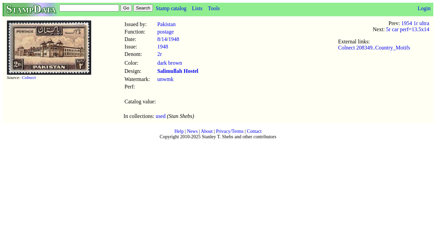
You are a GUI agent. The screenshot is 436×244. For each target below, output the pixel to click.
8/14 (162, 39)
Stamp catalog (171, 8)
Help (179, 131)
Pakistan (166, 24)
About (207, 131)
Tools (214, 8)
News (192, 131)
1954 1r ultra (415, 23)
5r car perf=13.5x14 (407, 29)
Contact (254, 131)
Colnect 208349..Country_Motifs (374, 47)
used (160, 116)
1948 (173, 39)
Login (424, 8)
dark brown (169, 63)
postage (165, 32)
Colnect (29, 77)
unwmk (165, 79)
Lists (197, 8)
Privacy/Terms (229, 131)
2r (159, 54)
